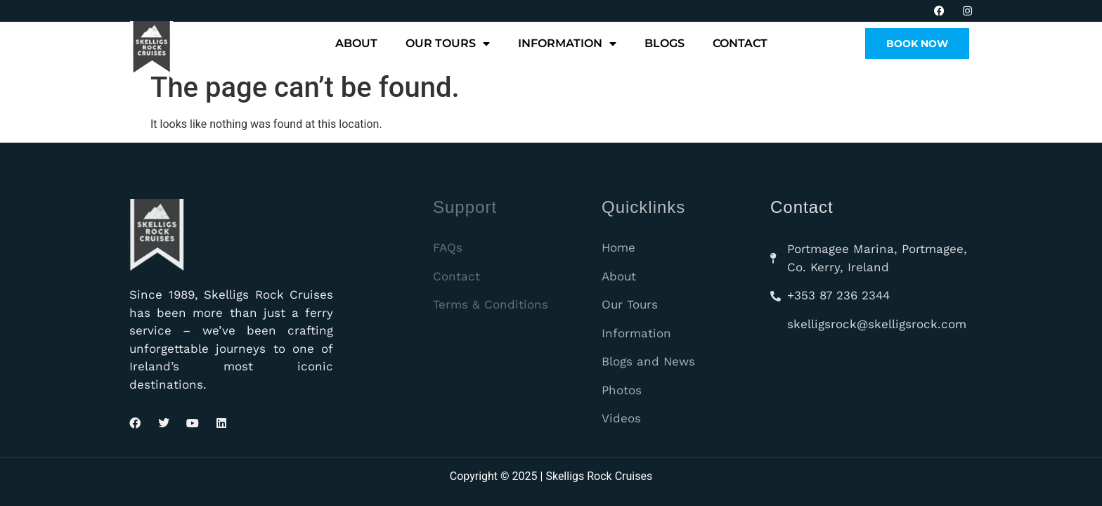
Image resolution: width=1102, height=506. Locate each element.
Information (567, 43)
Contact (740, 43)
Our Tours (448, 43)
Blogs (664, 43)
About (356, 43)
